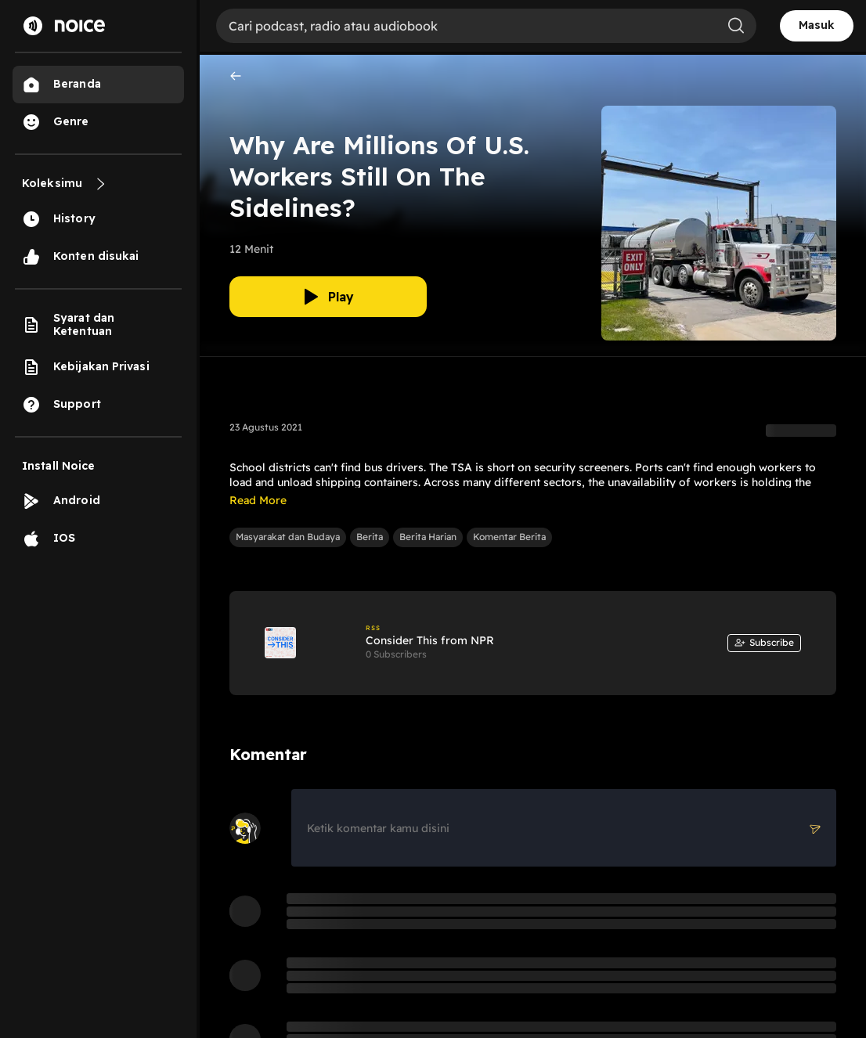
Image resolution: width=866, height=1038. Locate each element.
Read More (258, 500)
